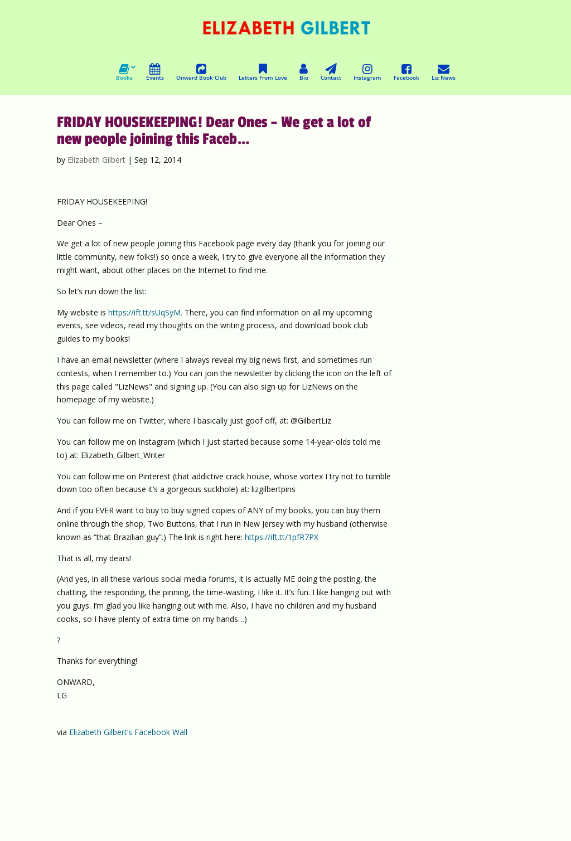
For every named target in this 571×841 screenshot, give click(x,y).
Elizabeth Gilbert (96, 159)
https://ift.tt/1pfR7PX (281, 537)
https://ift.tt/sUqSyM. (145, 312)
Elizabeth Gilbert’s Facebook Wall (128, 732)
